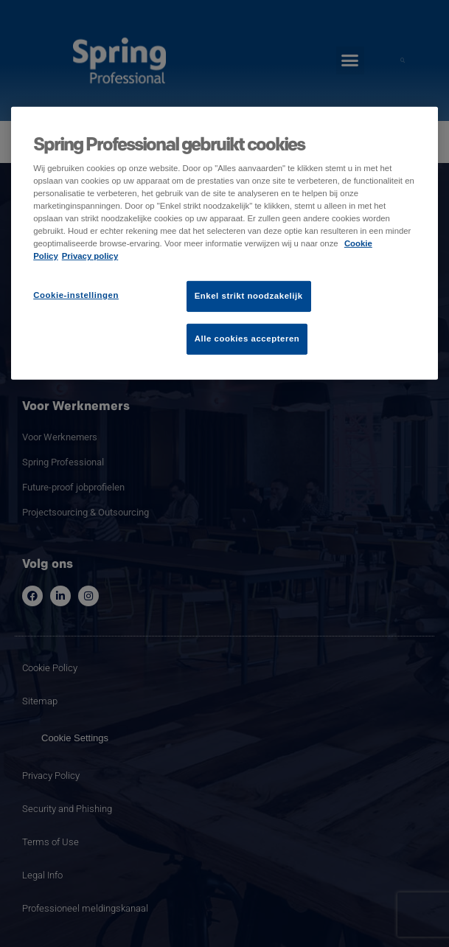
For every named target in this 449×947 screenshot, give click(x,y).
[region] (224, 242)
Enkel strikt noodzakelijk (249, 295)
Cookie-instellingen (76, 295)
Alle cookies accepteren (247, 338)
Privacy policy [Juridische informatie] (90, 256)
